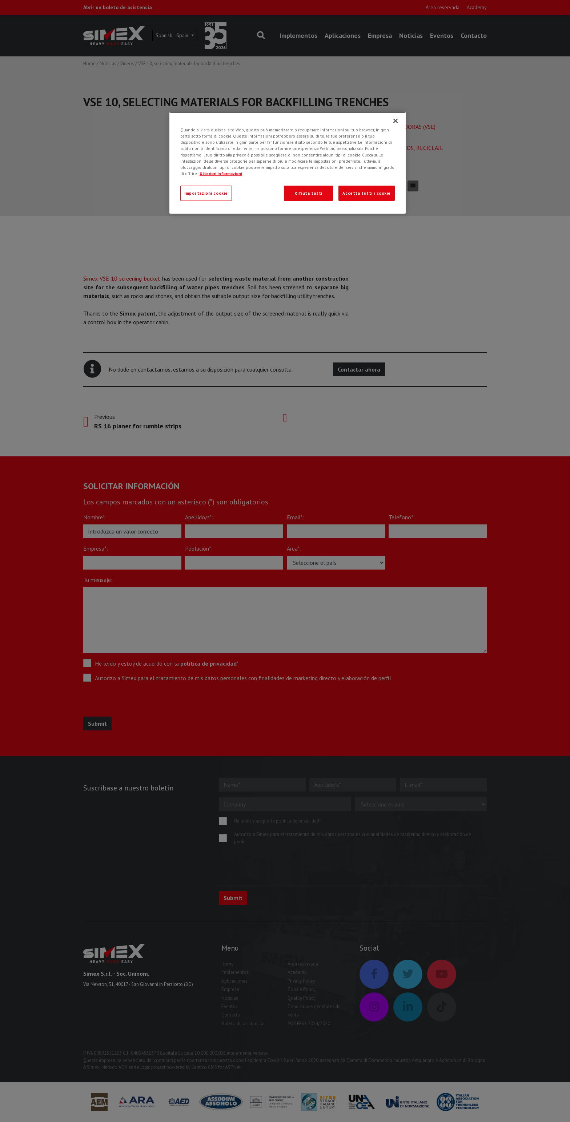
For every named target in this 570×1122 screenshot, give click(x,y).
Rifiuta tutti (308, 193)
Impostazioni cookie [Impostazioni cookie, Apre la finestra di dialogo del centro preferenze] (206, 193)
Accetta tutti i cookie (366, 193)
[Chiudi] (396, 121)
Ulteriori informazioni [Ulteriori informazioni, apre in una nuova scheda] (221, 173)
